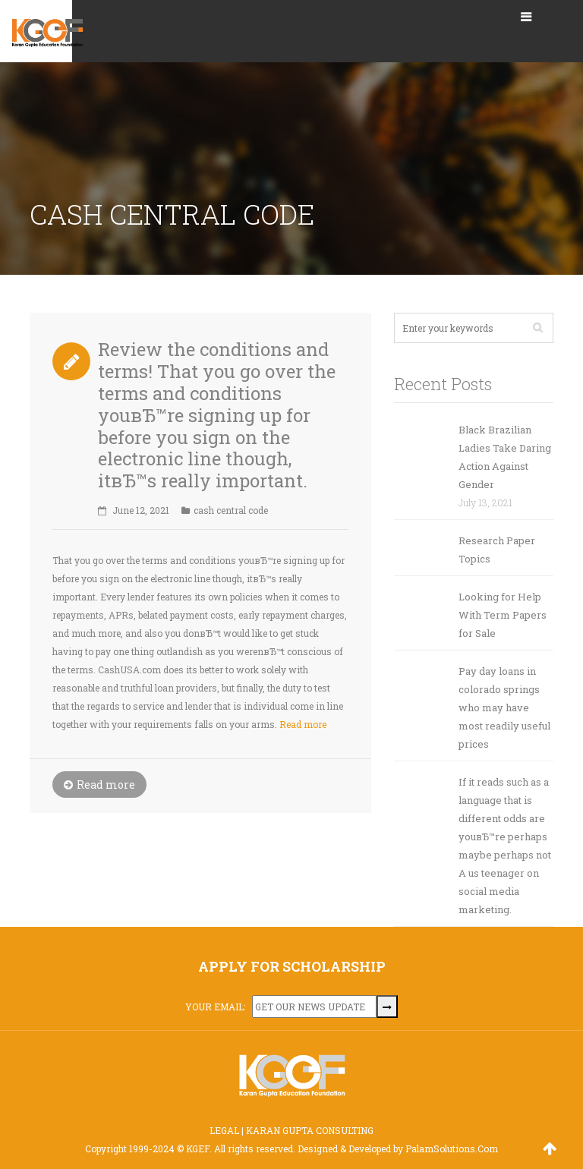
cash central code (231, 510)
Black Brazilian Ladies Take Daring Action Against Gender (505, 457)
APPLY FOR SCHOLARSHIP (292, 966)
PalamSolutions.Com (451, 1148)
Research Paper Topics (497, 550)
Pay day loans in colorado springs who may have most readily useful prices (504, 707)
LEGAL (224, 1130)
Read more (302, 724)
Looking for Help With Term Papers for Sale (503, 615)
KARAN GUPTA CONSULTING (309, 1130)
